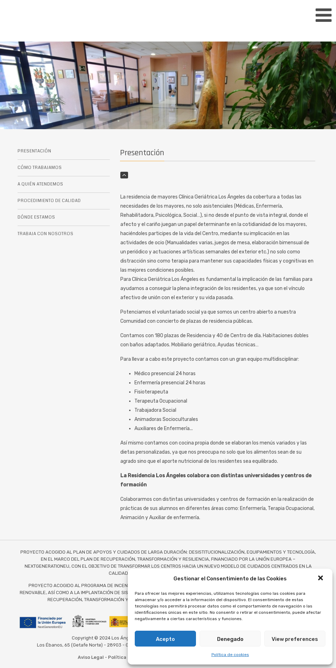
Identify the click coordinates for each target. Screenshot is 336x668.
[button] (321, 578)
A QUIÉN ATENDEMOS (40, 184)
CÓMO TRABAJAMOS (40, 168)
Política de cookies (230, 654)
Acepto (165, 639)
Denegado (230, 639)
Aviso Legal (91, 657)
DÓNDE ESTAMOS (36, 217)
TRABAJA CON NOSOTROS (46, 234)
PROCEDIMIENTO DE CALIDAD (49, 201)
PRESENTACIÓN (34, 151)
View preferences (295, 639)
